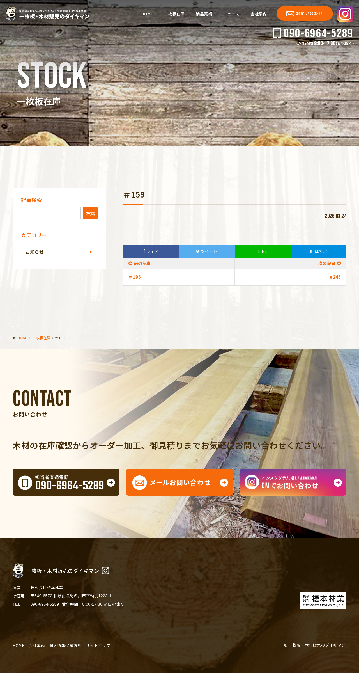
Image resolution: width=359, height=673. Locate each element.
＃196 (134, 277)
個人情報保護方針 (65, 669)
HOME (147, 14)
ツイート (206, 251)
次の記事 (327, 263)
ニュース (231, 14)
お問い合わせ (304, 13)
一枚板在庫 (174, 14)
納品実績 (204, 14)
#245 (335, 277)
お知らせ (34, 251)
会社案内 (258, 14)
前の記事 (142, 263)
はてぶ (318, 251)
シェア (151, 251)
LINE (262, 251)
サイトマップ (98, 669)
